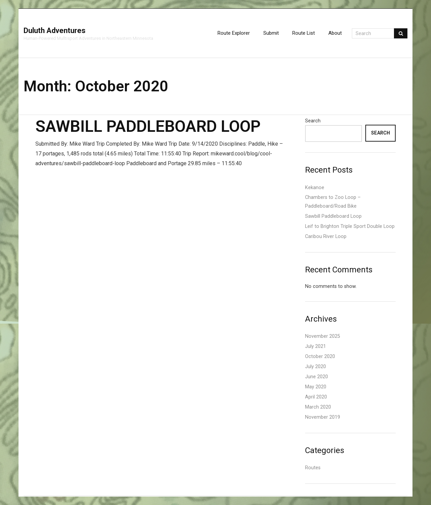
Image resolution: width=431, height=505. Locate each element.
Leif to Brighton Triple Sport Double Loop (350, 226)
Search (313, 121)
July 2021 (315, 346)
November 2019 (322, 417)
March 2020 (318, 407)
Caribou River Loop (325, 236)
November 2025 (322, 336)
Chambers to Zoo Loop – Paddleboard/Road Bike (333, 202)
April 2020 (316, 397)
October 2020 (320, 356)
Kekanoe (314, 187)
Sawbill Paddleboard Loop (148, 126)
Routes (313, 468)
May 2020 (315, 387)
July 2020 (315, 366)
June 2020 (316, 377)
